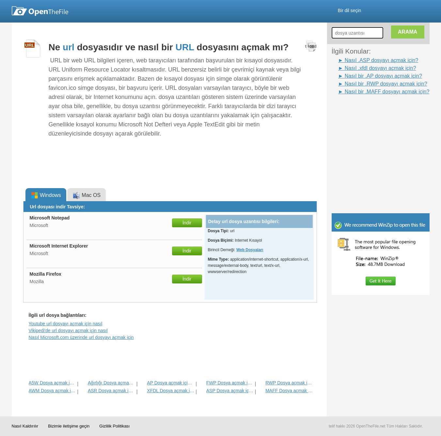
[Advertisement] (370, 110)
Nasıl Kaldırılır (25, 426)
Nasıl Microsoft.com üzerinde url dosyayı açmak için (81, 337)
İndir (186, 222)
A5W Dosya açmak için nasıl (52, 382)
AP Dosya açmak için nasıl (170, 382)
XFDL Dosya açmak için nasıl (170, 390)
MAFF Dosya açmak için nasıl (289, 390)
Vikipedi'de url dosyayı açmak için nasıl (68, 330)
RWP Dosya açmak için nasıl (289, 382)
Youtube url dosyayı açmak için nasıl (65, 323)
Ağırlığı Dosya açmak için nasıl (111, 382)
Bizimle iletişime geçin (68, 426)
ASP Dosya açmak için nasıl (230, 390)
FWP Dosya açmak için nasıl (230, 382)
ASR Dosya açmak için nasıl (111, 390)
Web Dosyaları (249, 250)
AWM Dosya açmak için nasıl (52, 390)
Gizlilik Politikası (114, 426)
